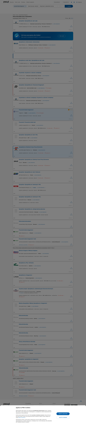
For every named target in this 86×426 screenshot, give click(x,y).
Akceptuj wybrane (63, 417)
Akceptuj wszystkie (63, 413)
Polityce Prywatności (21, 417)
